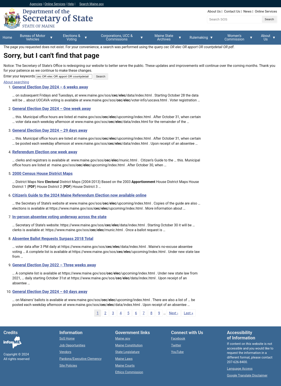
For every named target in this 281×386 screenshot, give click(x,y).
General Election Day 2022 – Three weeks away (54, 265)
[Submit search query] (269, 19)
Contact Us (232, 11)
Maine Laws (124, 359)
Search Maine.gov (91, 4)
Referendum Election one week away (44, 152)
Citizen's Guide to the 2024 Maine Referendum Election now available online (79, 195)
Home (7, 37)
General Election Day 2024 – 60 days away (49, 291)
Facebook (178, 338)
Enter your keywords (19, 76)
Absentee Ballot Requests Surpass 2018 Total (52, 238)
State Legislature (127, 352)
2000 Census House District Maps (42, 173)
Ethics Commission (129, 372)
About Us (214, 11)
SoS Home (67, 338)
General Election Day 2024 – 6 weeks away (50, 87)
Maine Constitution (129, 345)
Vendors (65, 352)
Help (71, 4)
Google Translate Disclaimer (247, 375)
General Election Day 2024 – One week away (51, 108)
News (247, 11)
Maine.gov (122, 338)
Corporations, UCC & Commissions (118, 39)
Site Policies (68, 366)
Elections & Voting (73, 39)
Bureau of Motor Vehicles (34, 39)
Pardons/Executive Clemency (80, 359)
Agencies (36, 4)
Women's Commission (235, 39)
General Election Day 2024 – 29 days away (49, 130)
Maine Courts (125, 366)
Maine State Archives (165, 39)
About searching (16, 82)
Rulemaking (200, 40)
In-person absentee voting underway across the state (59, 216)
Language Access (240, 369)
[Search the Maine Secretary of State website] (230, 19)
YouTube (177, 352)
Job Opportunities (72, 345)
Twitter (176, 345)
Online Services (54, 4)
